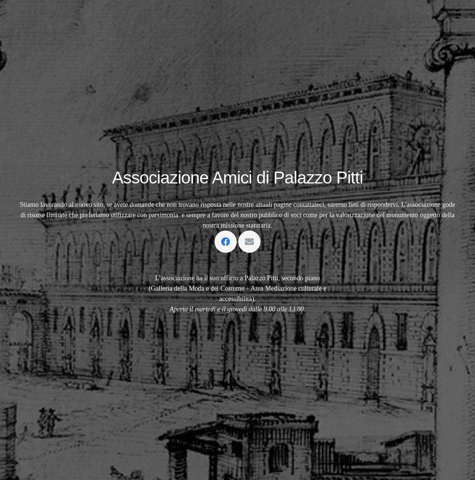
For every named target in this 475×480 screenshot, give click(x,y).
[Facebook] (225, 242)
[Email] (249, 242)
